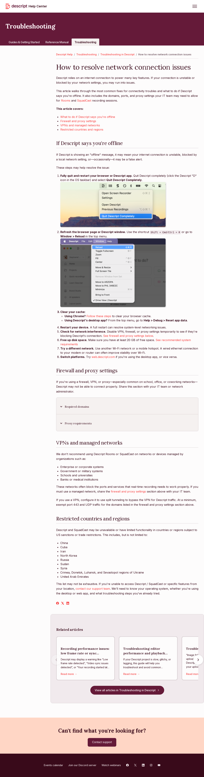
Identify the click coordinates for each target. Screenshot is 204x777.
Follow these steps (98, 316)
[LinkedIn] (67, 603)
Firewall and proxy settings (78, 121)
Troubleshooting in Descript (117, 54)
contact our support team (93, 588)
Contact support (102, 742)
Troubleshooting (85, 42)
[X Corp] (62, 603)
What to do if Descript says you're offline (87, 117)
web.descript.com (103, 357)
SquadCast (84, 100)
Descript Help (64, 54)
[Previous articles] (56, 660)
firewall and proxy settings (128, 491)
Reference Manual (57, 42)
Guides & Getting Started (24, 42)
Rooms (65, 100)
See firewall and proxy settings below (128, 336)
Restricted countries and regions (81, 129)
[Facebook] (57, 603)
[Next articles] (198, 660)
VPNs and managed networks (80, 125)
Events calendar (53, 765)
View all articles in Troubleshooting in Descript (127, 690)
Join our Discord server (82, 765)
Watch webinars (111, 765)
